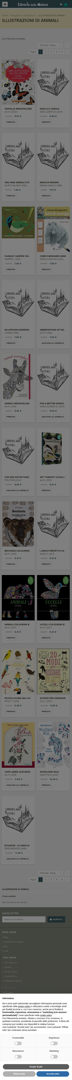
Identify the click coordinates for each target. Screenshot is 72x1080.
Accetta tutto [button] (52, 1074)
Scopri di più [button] (36, 1066)
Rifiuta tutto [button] (19, 1074)
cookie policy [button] (46, 1015)
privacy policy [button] (24, 1006)
